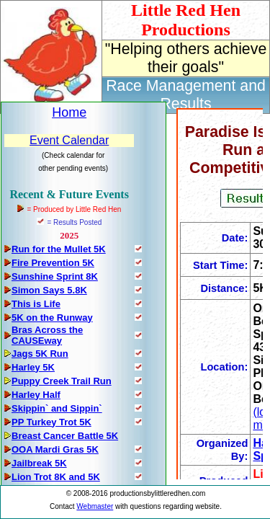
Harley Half (36, 394)
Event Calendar (69, 140)
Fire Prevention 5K (53, 262)
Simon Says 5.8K (49, 290)
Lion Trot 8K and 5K (56, 476)
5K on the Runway (52, 317)
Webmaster (94, 506)
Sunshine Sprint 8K (55, 276)
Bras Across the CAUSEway (47, 335)
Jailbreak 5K (39, 463)
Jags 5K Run (40, 353)
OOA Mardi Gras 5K (55, 449)
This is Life (36, 303)
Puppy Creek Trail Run (62, 381)
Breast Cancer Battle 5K (65, 435)
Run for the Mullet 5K (59, 249)
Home (69, 112)
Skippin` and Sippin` (57, 408)
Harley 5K (33, 367)
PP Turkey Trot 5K (51, 422)
